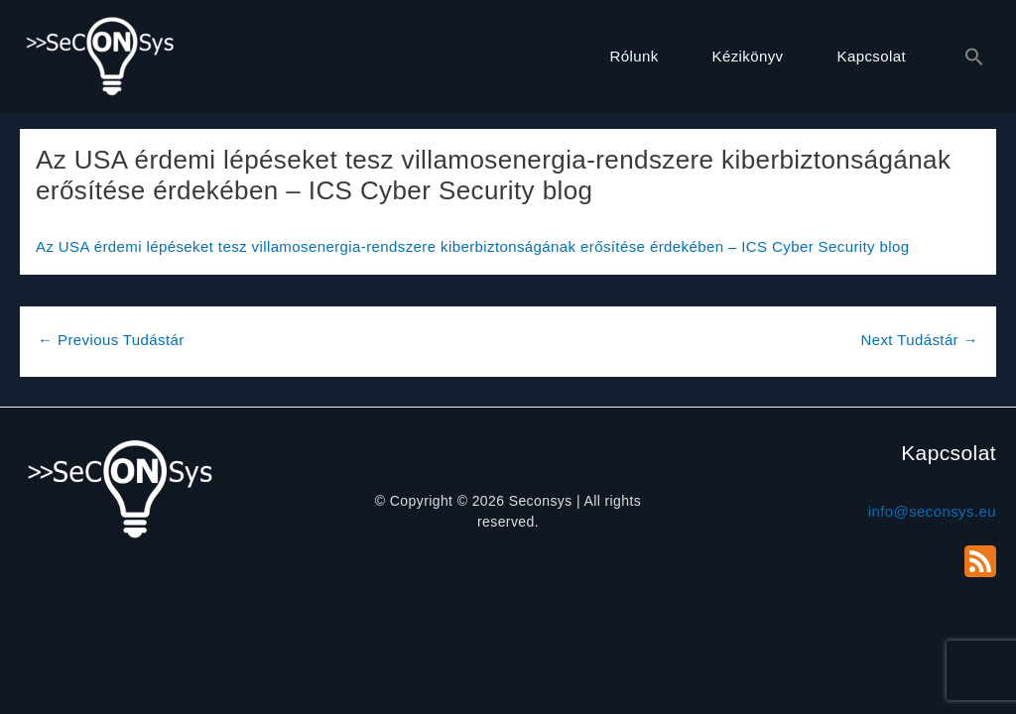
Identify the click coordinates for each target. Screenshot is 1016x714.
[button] (964, 57)
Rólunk (633, 56)
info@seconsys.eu (932, 511)
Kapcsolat (871, 56)
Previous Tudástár (111, 339)
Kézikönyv (748, 56)
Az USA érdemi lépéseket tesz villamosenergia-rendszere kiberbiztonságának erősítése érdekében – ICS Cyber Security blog (473, 246)
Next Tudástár (919, 339)
